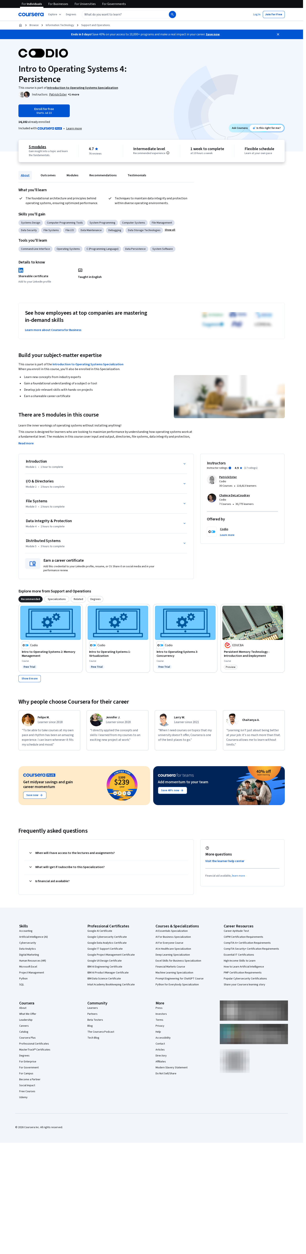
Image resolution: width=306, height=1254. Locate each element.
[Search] (172, 14)
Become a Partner (29, 1079)
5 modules (37, 147)
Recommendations (103, 175)
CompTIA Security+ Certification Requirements (251, 949)
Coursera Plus (27, 1038)
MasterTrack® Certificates (34, 1050)
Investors (161, 1014)
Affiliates (161, 1062)
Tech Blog (93, 1038)
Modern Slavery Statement (171, 1068)
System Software (162, 249)
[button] (71, 14)
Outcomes (48, 175)
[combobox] (121, 14)
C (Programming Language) (103, 249)
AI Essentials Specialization (172, 931)
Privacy (160, 1026)
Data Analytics (27, 949)
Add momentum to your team (183, 782)
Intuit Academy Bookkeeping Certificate (111, 985)
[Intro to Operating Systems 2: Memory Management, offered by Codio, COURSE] (50, 654)
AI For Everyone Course (169, 943)
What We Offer (27, 1014)
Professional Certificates (34, 1044)
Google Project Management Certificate (111, 955)
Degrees (24, 1056)
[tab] (30, 599)
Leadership (26, 1020)
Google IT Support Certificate (105, 949)
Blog (90, 1026)
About (25, 175)
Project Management (31, 973)
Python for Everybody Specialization (177, 985)
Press (159, 1008)
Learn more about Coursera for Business (53, 330)
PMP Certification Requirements (243, 973)
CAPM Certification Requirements (243, 937)
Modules (72, 175)
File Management (162, 223)
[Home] (20, 25)
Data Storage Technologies (144, 230)
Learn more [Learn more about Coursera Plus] (74, 128)
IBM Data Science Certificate (104, 979)
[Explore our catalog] (55, 14)
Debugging (114, 230)
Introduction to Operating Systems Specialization (88, 364)
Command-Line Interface (35, 249)
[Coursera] (31, 14)
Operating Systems (68, 249)
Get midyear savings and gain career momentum (48, 784)
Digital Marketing (29, 955)
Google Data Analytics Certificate (107, 943)
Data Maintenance (91, 230)
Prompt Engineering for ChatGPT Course (180, 979)
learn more (238, 876)
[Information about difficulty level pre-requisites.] (168, 153)
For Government (29, 1068)
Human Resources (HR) (32, 961)
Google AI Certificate (99, 931)
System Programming (102, 223)
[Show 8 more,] (29, 678)
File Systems (51, 230)
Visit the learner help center (225, 861)
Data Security (29, 230)
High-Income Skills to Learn (239, 961)
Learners (92, 1008)
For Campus (26, 1074)
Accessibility (163, 1038)
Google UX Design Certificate (104, 961)
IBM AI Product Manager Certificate (108, 973)
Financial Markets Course (170, 967)
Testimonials (137, 175)
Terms (159, 1020)
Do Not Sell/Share (166, 1074)
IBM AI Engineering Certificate (104, 967)
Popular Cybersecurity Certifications (245, 979)
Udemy (23, 1097)
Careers (24, 1026)
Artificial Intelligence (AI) (33, 937)
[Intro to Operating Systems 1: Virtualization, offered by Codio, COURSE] (118, 654)
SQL (21, 985)
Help (158, 1032)
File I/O (70, 230)
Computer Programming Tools (65, 223)
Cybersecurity (27, 943)
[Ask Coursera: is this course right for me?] (266, 128)
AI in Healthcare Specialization (173, 949)
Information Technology (60, 25)
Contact (160, 1044)
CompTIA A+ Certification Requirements (247, 943)
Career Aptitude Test (236, 931)
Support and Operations (95, 25)
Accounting (26, 931)
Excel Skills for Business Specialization (178, 961)
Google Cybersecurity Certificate (107, 937)
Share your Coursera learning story (244, 985)
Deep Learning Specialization (173, 955)
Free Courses (27, 1091)
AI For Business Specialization (173, 937)
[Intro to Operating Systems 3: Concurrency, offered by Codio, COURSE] (185, 654)
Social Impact (27, 1085)
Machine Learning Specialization (174, 973)
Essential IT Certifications (239, 955)
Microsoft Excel (28, 967)
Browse (34, 25)
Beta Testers (95, 1020)
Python (23, 979)
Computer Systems (133, 223)
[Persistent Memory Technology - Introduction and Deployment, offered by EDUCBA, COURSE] (252, 654)
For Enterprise (27, 1062)
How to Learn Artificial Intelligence (244, 967)
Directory (161, 1056)
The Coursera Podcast (100, 1032)
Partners (92, 1014)
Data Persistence (135, 249)
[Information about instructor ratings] (229, 468)
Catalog (23, 1032)
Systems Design (30, 223)
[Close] (278, 34)
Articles (160, 1050)
